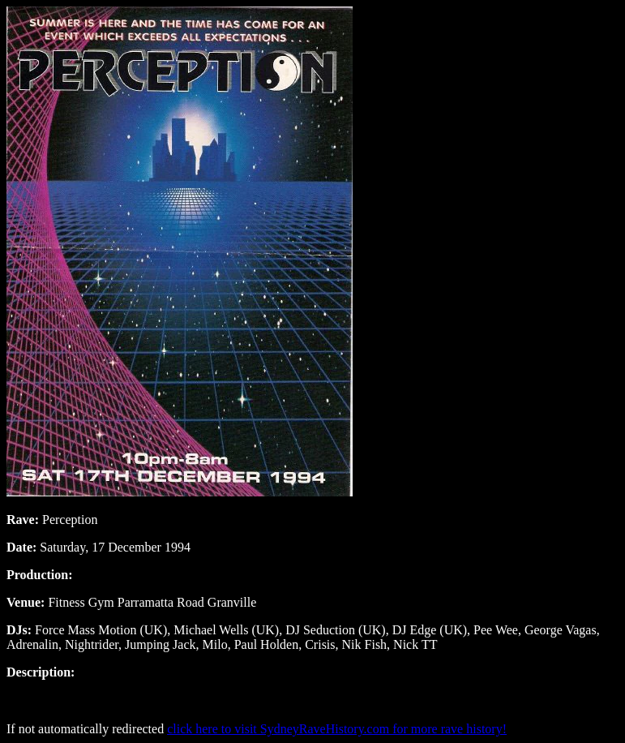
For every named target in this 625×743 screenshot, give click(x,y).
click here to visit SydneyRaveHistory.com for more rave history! (337, 729)
